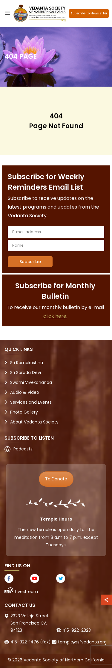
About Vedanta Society (34, 422)
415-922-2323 (76, 630)
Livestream (26, 592)
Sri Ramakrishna (26, 363)
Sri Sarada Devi (25, 373)
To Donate (56, 479)
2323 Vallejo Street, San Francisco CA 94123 (30, 623)
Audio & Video (24, 392)
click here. (55, 316)
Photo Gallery (24, 412)
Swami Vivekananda (31, 382)
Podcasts (23, 449)
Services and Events (31, 402)
